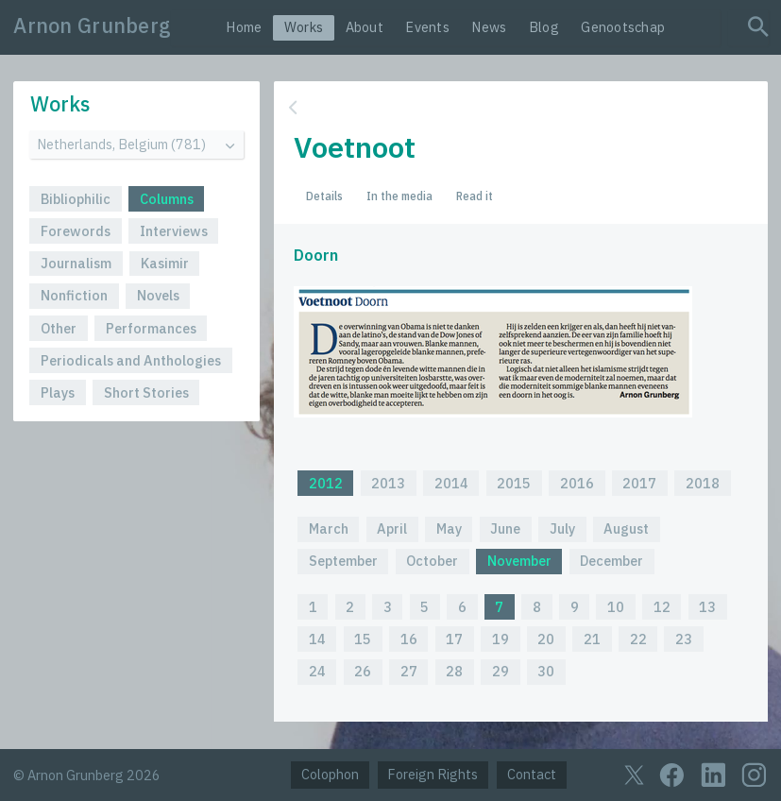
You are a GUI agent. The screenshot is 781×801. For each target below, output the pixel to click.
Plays (58, 392)
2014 (451, 483)
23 (683, 639)
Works (303, 27)
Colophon (330, 774)
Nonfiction (74, 295)
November (519, 561)
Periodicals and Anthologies (131, 360)
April (392, 528)
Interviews (174, 231)
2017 (639, 483)
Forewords (75, 231)
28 (454, 671)
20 (545, 639)
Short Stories (146, 392)
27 (408, 671)
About (364, 27)
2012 (326, 483)
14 (317, 639)
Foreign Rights (432, 774)
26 (362, 671)
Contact (531, 774)
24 (317, 671)
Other (58, 328)
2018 (703, 483)
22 (638, 639)
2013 (388, 483)
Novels (158, 295)
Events (427, 27)
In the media (399, 195)
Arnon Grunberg (92, 25)
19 (500, 639)
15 (362, 639)
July (562, 528)
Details (324, 195)
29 (500, 671)
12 (662, 607)
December (611, 561)
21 (592, 639)
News (488, 27)
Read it (474, 195)
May (449, 528)
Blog (544, 27)
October (432, 561)
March (328, 528)
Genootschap (623, 27)
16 (408, 639)
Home (244, 27)
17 (454, 639)
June (505, 528)
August (626, 528)
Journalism (76, 263)
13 (707, 607)
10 (615, 607)
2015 (514, 483)
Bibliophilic (75, 199)
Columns (167, 199)
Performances (151, 328)
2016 (577, 483)
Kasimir (165, 263)
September (343, 561)
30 (545, 671)
